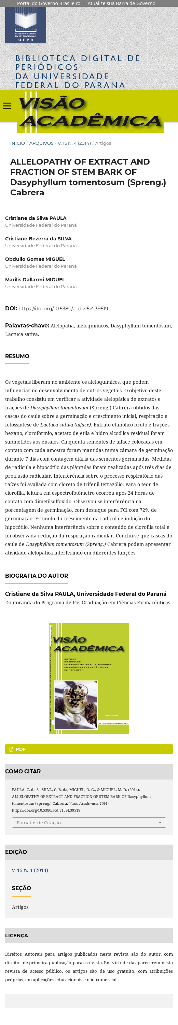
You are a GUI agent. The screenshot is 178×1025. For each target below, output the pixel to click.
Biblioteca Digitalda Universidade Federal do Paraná (78, 72)
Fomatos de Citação (39, 822)
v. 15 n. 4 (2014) (74, 143)
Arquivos (41, 143)
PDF (20, 749)
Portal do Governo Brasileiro (48, 3)
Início (17, 143)
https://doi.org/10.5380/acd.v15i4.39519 (63, 309)
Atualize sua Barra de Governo (121, 3)
